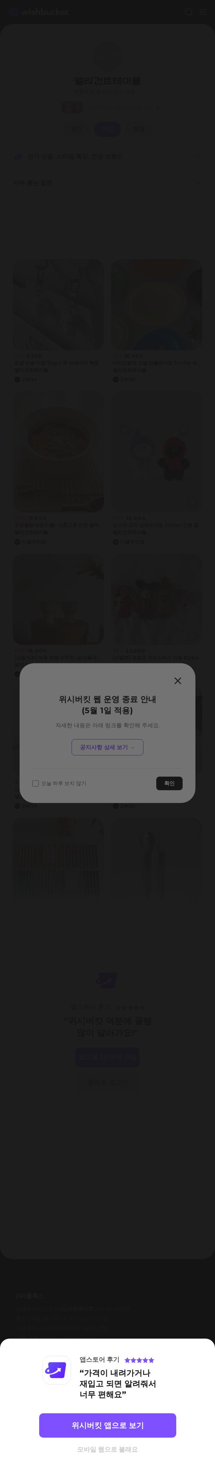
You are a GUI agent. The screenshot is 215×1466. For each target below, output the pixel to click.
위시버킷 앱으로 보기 (108, 1425)
